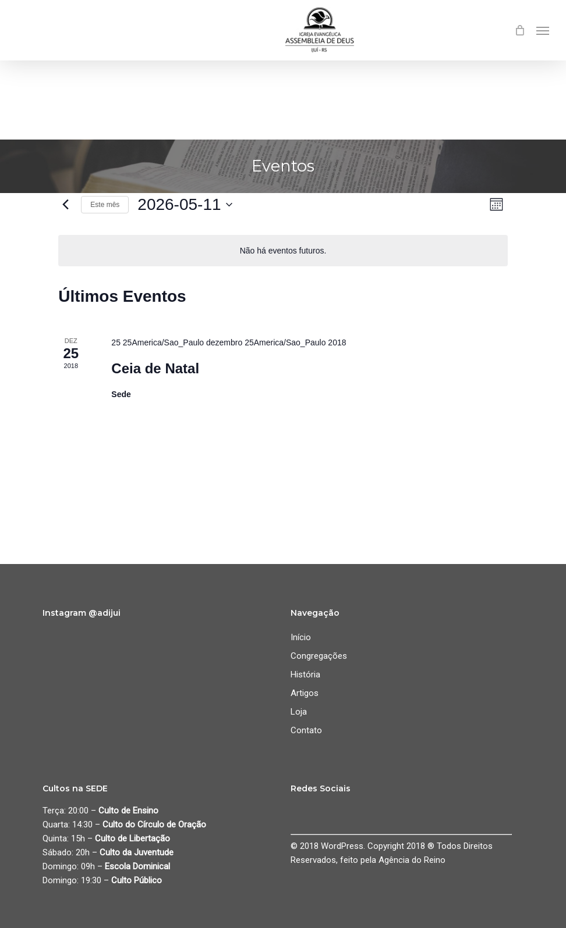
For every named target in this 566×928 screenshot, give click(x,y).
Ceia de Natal (155, 368)
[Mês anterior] (65, 205)
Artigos (305, 693)
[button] (542, 30)
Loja (299, 711)
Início (301, 637)
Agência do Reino (411, 860)
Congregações (319, 656)
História (305, 674)
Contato (306, 730)
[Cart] (519, 30)
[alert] (282, 251)
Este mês (104, 205)
